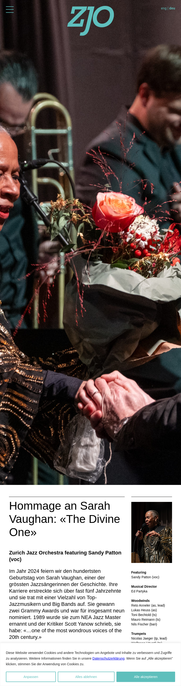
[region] (90, 664)
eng (163, 8)
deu (172, 8)
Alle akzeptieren (146, 677)
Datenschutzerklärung (108, 658)
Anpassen (31, 677)
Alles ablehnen (86, 677)
